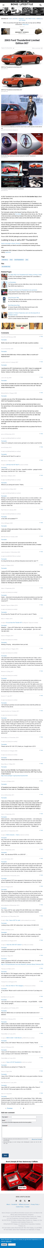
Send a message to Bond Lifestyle (10, 243)
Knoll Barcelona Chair (14, 305)
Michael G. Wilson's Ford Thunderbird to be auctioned (22, 290)
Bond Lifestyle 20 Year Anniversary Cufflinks (22, 1162)
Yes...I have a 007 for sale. (13, 920)
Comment (4, 1125)
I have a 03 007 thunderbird (13, 1062)
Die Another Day (6, 266)
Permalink (4, 340)
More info (8, 1241)
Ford (11, 259)
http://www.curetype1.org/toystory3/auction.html (14, 775)
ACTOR (15, 18)
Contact (27, 1207)
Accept (4, 1244)
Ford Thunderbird (19, 259)
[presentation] (14, 1149)
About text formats (37, 1139)
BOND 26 (39, 18)
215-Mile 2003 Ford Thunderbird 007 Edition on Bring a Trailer (25, 274)
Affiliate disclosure (24, 1204)
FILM (10, 18)
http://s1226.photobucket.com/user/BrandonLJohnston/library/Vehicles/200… (22, 964)
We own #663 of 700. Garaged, (14, 985)
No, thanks (11, 1244)
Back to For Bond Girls (7, 48)
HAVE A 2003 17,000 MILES (13, 1038)
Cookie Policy (20, 1207)
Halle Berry (5, 259)
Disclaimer (14, 1204)
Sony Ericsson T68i (13, 297)
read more (8, 252)
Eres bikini (18, 214)
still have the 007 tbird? (12, 464)
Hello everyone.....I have (12, 835)
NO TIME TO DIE (30, 18)
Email (3, 1120)
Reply (41, 336)
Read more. (26, 24)
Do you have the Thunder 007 (14, 622)
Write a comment (36, 48)
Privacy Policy (35, 1204)
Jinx (27, 259)
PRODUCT (21, 18)
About (8, 1204)
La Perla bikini (12, 282)
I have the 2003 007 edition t (14, 944)
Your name (5, 1117)
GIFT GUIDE (22, 20)
